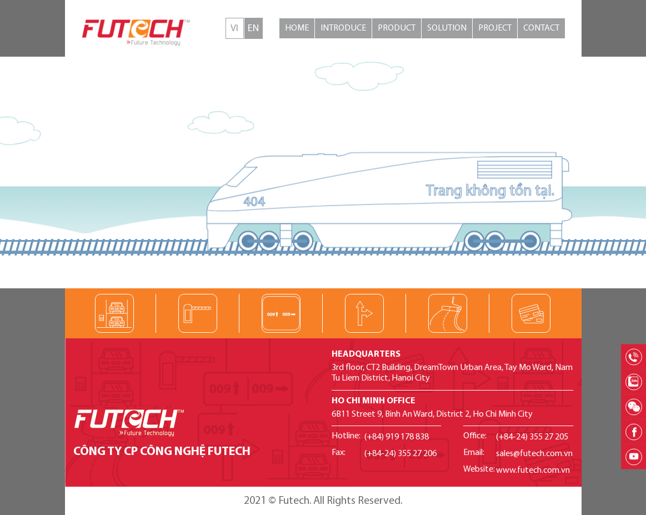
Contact (541, 28)
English (253, 28)
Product (396, 28)
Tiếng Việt (235, 28)
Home (297, 28)
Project (495, 28)
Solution (447, 28)
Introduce (343, 28)
